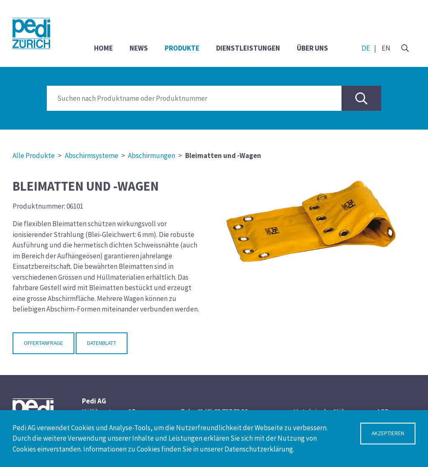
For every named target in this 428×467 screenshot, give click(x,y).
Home (103, 48)
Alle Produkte (34, 155)
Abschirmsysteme (91, 155)
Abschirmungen (151, 155)
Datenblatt (101, 343)
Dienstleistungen (248, 48)
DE (366, 48)
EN (386, 48)
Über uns (312, 48)
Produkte (182, 48)
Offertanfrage (43, 343)
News (139, 48)
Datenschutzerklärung (258, 449)
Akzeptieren (388, 433)
